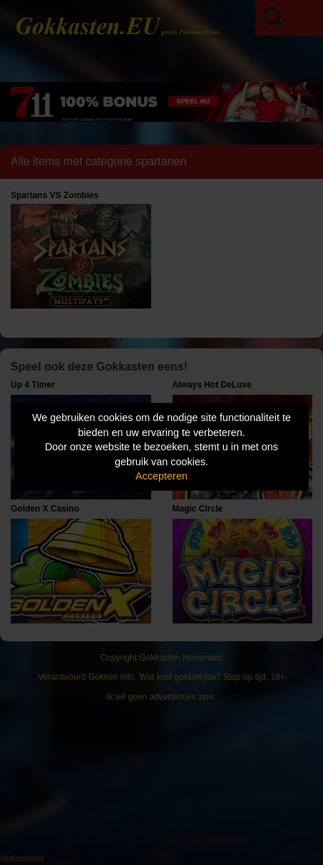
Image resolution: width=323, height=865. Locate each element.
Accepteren (161, 476)
